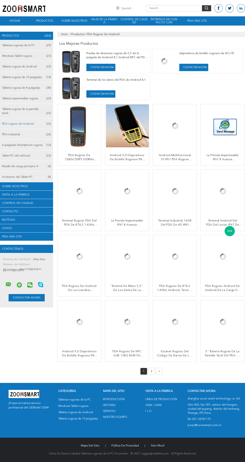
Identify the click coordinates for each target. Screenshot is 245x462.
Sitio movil (157, 445)
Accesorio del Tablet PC (26, 177)
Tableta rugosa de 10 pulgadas (26, 77)
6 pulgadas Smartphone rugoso (26, 145)
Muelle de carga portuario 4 (26, 166)
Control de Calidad (17, 203)
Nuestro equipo (115, 417)
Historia (109, 405)
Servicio (109, 411)
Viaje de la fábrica (104, 21)
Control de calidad (134, 21)
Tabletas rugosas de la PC (26, 45)
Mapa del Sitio (90, 445)
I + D (148, 411)
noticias (8, 219)
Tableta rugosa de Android (26, 67)
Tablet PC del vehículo (26, 156)
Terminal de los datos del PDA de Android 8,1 (116, 79)
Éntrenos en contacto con (164, 21)
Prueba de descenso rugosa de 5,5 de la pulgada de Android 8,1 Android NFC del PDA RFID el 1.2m (116, 57)
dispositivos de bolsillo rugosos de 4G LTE (206, 53)
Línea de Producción (161, 399)
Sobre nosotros (74, 20)
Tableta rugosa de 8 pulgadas (26, 88)
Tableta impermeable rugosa (26, 98)
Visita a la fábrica (16, 194)
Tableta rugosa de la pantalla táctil (26, 111)
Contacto (10, 211)
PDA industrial (26, 134)
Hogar (15, 20)
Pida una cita (197, 20)
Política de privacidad (125, 445)
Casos (7, 228)
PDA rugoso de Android (26, 124)
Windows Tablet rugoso (26, 56)
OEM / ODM (153, 405)
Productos (44, 20)
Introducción (114, 399)
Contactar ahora (102, 67)
